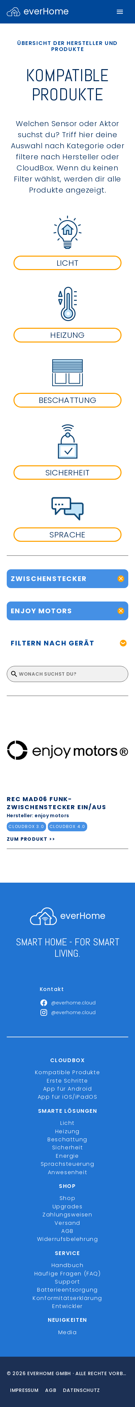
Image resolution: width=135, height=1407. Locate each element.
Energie (67, 1156)
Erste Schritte (67, 1081)
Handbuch (68, 1265)
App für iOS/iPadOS (68, 1097)
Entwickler (67, 1306)
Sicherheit (67, 1147)
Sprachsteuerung (68, 1164)
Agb (50, 1390)
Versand (67, 1223)
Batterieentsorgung (67, 1290)
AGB (67, 1231)
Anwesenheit (68, 1172)
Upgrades (68, 1206)
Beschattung (67, 1139)
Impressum (24, 1390)
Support (67, 1282)
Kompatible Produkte (67, 1072)
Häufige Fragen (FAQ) (67, 1274)
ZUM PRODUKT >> (31, 839)
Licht (67, 1123)
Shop (67, 1198)
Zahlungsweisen (67, 1214)
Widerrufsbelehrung (67, 1239)
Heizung (67, 1131)
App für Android (67, 1089)
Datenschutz (81, 1390)
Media (67, 1332)
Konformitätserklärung (67, 1298)
